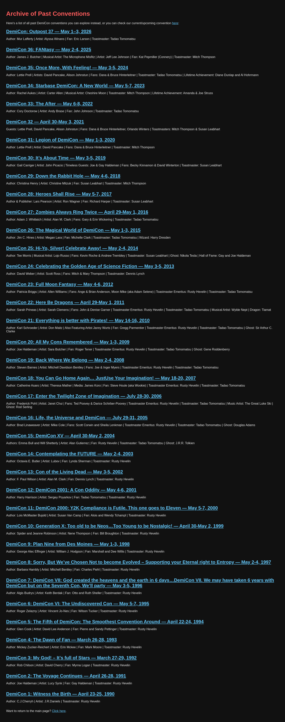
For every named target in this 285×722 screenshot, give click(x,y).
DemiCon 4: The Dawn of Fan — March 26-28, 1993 (61, 639)
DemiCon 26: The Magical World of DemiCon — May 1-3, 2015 (73, 230)
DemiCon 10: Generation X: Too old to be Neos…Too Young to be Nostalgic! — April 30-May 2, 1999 (114, 526)
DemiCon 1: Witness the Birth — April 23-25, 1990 (60, 693)
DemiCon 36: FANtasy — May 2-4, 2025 (48, 49)
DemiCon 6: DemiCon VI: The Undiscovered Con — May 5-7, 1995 (77, 603)
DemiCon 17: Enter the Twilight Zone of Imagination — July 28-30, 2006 (84, 396)
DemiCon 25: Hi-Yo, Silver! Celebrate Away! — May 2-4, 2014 (72, 248)
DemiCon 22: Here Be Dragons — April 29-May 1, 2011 (65, 302)
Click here (59, 711)
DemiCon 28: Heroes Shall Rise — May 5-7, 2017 (59, 194)
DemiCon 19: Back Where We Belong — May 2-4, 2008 (65, 360)
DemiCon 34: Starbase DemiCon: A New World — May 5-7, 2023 (75, 85)
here (175, 23)
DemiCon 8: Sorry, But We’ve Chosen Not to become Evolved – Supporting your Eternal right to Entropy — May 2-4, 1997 (138, 562)
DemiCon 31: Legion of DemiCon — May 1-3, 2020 (60, 139)
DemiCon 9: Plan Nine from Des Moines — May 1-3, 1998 (68, 544)
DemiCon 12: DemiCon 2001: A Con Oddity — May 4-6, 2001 (71, 489)
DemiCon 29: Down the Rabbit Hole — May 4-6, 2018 (63, 175)
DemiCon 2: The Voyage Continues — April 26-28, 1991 (66, 675)
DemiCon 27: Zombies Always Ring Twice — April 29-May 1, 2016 (77, 212)
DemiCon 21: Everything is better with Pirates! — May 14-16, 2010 (78, 320)
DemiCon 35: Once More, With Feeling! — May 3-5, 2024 (67, 67)
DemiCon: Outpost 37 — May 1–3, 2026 (48, 31)
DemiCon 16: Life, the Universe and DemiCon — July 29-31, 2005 (77, 417)
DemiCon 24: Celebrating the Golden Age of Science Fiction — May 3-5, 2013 (90, 266)
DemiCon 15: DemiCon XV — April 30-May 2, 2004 (60, 435)
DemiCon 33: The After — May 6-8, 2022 (49, 103)
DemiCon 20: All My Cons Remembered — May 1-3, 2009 (68, 341)
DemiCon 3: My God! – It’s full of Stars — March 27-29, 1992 (71, 657)
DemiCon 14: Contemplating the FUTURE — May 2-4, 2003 (69, 453)
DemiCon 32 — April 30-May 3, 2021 (45, 121)
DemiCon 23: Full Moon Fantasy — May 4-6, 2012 (59, 284)
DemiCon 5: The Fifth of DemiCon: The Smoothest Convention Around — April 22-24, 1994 (105, 621)
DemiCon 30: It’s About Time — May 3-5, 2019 (56, 157)
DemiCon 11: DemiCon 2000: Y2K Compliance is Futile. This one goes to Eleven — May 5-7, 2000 (112, 507)
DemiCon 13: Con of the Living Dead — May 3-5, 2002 (64, 471)
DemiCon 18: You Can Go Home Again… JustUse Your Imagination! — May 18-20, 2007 (101, 378)
